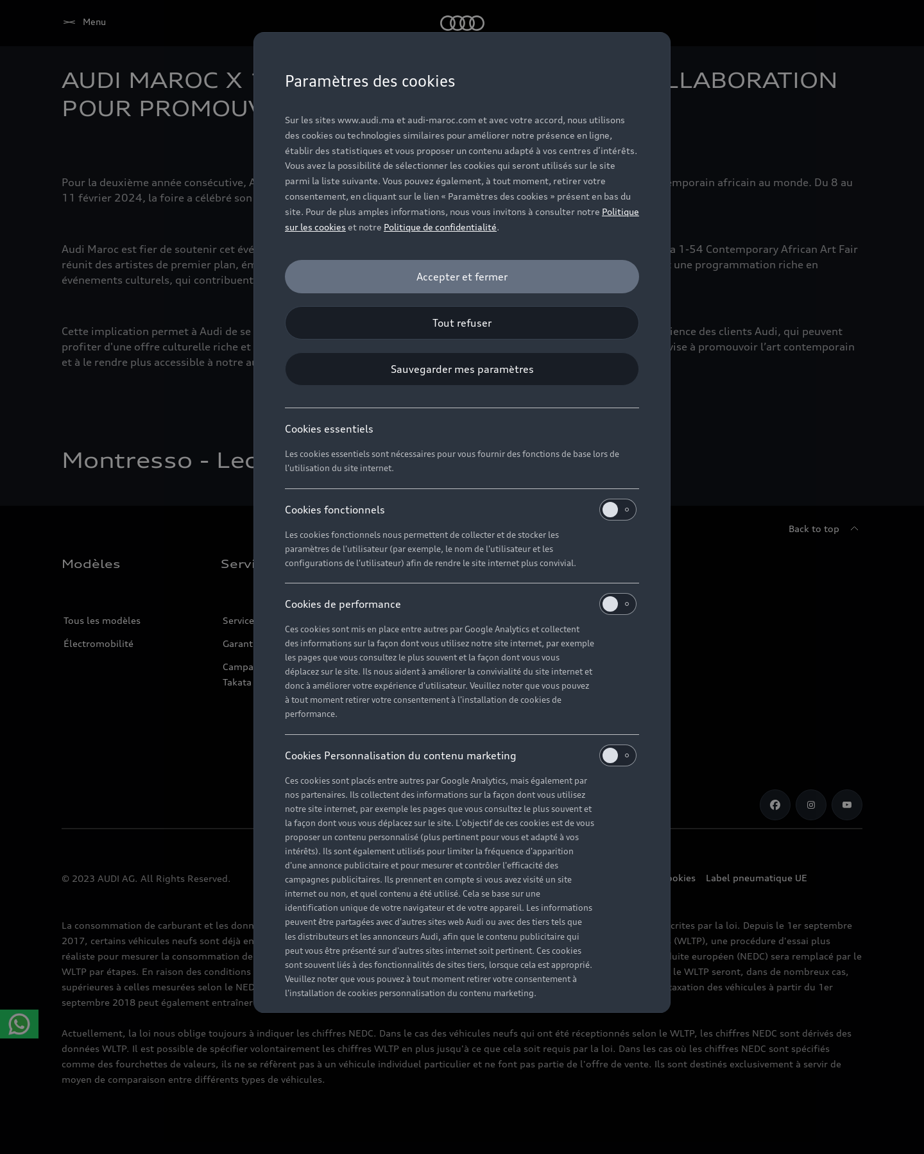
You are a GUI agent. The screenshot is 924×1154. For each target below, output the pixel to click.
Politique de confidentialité (440, 226)
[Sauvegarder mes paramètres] (462, 369)
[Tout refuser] (462, 323)
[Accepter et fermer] (462, 276)
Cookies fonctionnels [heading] (461, 509)
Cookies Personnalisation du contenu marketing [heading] (461, 755)
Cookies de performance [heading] (461, 604)
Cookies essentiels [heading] (329, 428)
